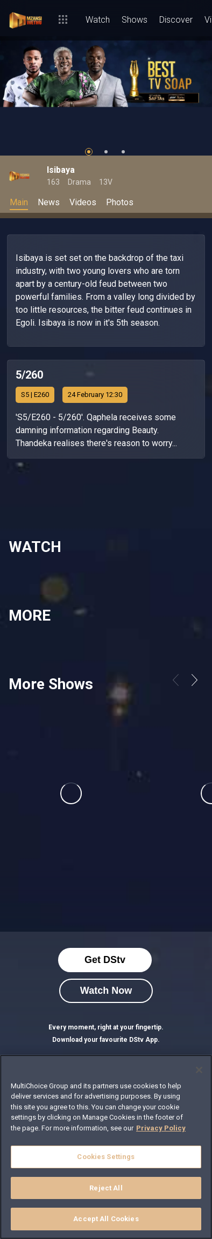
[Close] (199, 1070)
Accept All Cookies (105, 1219)
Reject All (105, 1188)
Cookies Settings (106, 1157)
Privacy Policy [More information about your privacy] (161, 1128)
